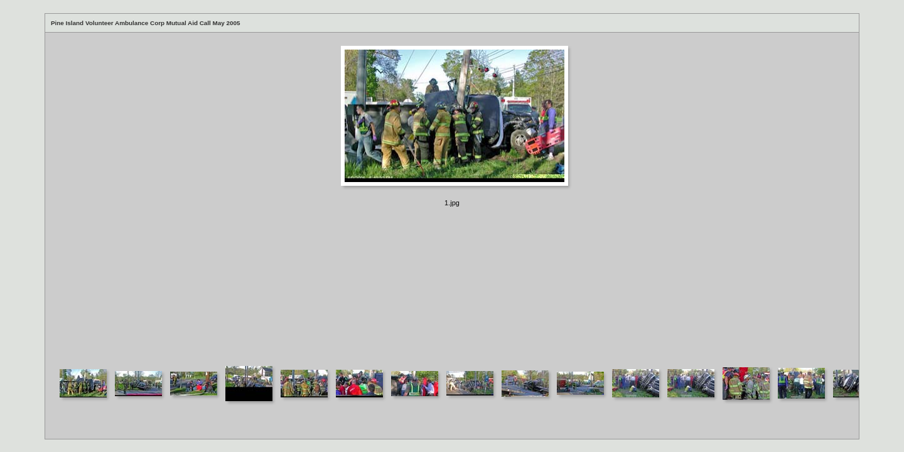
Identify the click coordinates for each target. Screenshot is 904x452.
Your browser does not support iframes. (452, 198)
